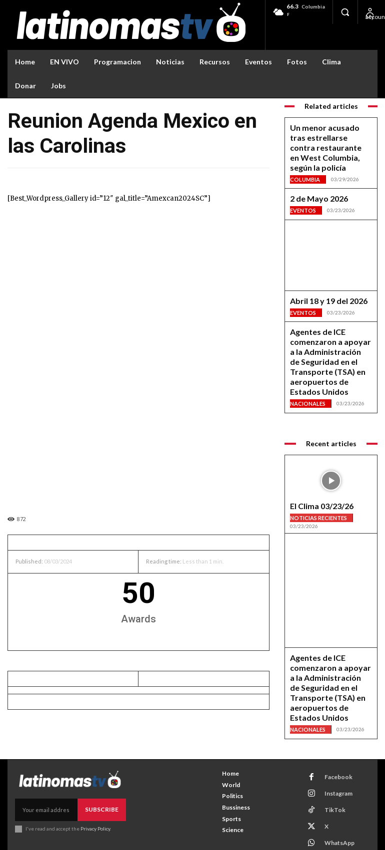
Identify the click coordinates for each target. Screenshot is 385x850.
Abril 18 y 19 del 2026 (319, 279)
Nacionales (306, 352)
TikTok (328, 772)
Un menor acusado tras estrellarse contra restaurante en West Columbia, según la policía (325, 138)
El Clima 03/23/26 (314, 453)
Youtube (330, 811)
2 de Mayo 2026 (311, 178)
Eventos (302, 188)
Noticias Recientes (317, 463)
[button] (345, 12)
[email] (48, 779)
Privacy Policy (94, 797)
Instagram (332, 759)
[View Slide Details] (331, 525)
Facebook (331, 746)
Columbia (304, 159)
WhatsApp (333, 798)
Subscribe (104, 779)
